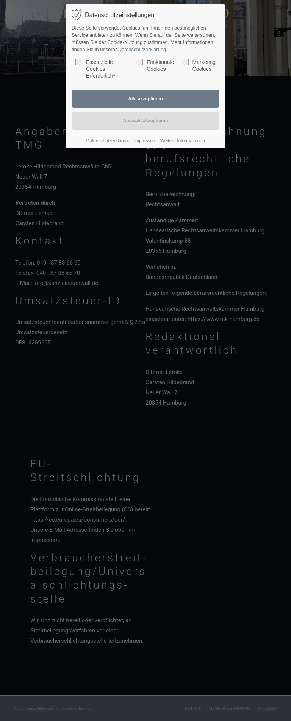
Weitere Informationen (182, 140)
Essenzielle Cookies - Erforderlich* (95, 69)
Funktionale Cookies (155, 65)
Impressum (145, 140)
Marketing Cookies (199, 65)
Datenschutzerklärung (142, 49)
